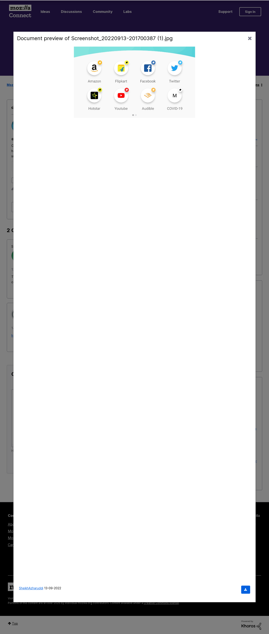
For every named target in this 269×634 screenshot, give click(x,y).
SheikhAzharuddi (31, 588)
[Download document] (245, 590)
